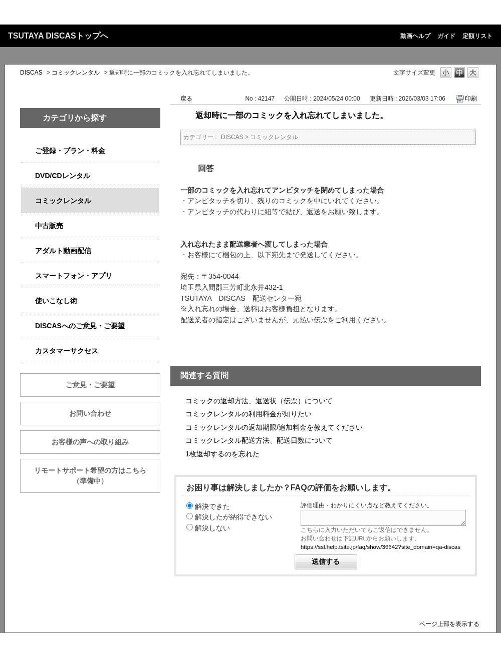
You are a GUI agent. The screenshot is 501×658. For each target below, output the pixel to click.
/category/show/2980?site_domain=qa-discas (28, 176)
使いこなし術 (56, 301)
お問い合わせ (90, 413)
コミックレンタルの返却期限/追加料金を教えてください (274, 427)
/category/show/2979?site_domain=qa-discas (28, 151)
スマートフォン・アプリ (73, 276)
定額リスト (477, 36)
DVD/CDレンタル (62, 176)
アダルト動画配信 (63, 251)
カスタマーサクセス (66, 351)
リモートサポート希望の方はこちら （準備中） (97, 475)
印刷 (471, 98)
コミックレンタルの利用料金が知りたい (248, 414)
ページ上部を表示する (449, 623)
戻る (186, 98)
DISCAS (31, 72)
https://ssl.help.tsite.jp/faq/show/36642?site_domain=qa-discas (380, 547)
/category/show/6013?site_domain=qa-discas (28, 226)
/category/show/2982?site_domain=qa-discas (28, 276)
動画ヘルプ (415, 36)
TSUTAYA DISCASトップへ (58, 36)
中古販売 (49, 226)
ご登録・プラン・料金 (70, 151)
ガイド (446, 36)
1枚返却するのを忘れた (222, 454)
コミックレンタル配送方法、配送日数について (259, 440)
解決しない (212, 528)
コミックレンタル (76, 72)
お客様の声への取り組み (90, 442)
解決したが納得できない (233, 517)
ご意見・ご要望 (90, 385)
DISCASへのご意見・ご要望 (80, 326)
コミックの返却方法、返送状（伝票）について (259, 401)
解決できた (212, 506)
